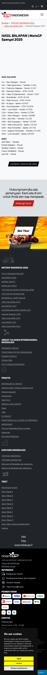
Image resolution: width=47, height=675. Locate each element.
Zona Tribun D (7, 503)
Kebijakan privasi (8, 566)
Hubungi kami (23, 203)
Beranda (5, 23)
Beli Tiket (23, 231)
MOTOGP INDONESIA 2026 (22, 23)
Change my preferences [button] (19, 668)
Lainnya (5, 528)
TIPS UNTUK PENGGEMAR (13, 294)
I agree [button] (18, 659)
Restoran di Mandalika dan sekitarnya (17, 464)
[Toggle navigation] (41, 14)
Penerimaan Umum (9, 487)
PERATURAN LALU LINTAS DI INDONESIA (19, 420)
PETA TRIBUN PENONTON (13, 364)
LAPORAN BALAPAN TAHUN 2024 (16, 310)
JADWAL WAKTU (8, 281)
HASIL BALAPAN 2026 (11, 302)
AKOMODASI (7, 424)
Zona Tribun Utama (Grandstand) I (16, 524)
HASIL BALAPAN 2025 (13, 26)
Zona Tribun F (7, 512)
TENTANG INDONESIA (11, 456)
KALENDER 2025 (9, 322)
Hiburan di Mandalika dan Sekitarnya (16, 468)
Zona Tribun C (7, 499)
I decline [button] (19, 663)
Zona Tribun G (7, 516)
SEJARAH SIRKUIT (9, 356)
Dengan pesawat (9, 392)
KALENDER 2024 (9, 306)
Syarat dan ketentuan (11, 563)
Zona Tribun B (7, 495)
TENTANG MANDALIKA (11, 460)
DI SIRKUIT (6, 416)
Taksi (4, 412)
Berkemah (6, 432)
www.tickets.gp (23, 544)
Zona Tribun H (7, 520)
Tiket (23, 540)
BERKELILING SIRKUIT (11, 404)
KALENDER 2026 (9, 277)
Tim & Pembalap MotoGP (13, 273)
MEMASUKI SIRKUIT (10, 348)
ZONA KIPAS (7, 360)
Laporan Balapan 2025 (11, 314)
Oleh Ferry (6, 400)
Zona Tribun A (7, 491)
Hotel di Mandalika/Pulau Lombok (16, 428)
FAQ (23, 536)
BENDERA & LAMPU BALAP (13, 298)
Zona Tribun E (7, 508)
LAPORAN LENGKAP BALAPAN (23, 164)
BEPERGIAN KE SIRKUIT (12, 383)
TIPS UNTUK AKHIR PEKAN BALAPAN (18, 290)
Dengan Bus (7, 396)
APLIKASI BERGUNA (10, 436)
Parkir (4, 408)
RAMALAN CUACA (9, 285)
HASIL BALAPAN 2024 (11, 326)
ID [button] (36, 6)
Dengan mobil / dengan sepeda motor (17, 387)
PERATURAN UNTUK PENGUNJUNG (17, 352)
